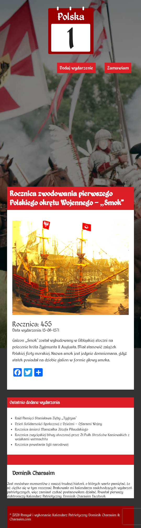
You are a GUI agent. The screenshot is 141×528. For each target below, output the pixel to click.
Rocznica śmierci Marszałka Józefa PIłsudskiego (51, 429)
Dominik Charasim (102, 515)
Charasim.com (20, 519)
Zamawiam (118, 68)
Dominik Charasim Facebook (84, 496)
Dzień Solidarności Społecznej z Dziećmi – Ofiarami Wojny (58, 424)
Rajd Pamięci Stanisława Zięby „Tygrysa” (46, 418)
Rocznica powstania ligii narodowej (41, 444)
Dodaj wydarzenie (76, 68)
